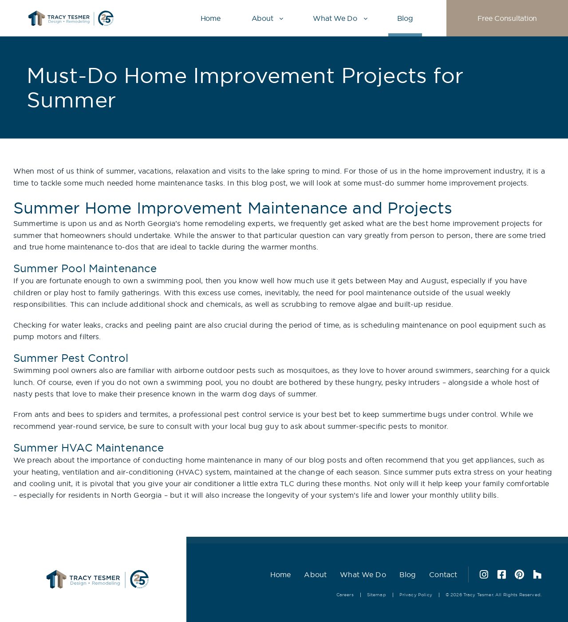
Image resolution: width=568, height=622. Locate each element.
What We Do (335, 18)
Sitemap (376, 595)
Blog (405, 18)
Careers (345, 595)
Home (211, 18)
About (262, 18)
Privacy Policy (415, 595)
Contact (443, 574)
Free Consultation (507, 18)
